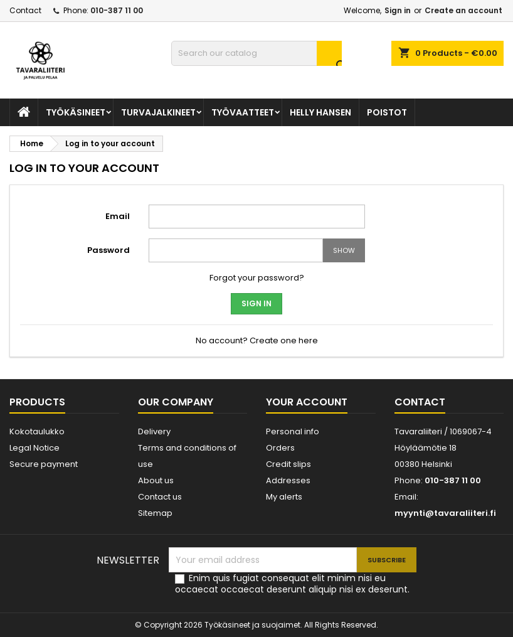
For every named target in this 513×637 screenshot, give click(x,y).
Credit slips (288, 464)
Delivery (154, 431)
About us (156, 480)
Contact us (160, 497)
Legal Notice (34, 448)
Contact (25, 10)
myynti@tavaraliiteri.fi (445, 513)
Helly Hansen (320, 112)
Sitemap (155, 513)
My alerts (284, 497)
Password (108, 250)
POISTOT (387, 112)
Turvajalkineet (158, 112)
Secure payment (43, 464)
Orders (280, 448)
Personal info (292, 431)
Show (344, 250)
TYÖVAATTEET (242, 112)
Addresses (288, 480)
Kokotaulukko (37, 431)
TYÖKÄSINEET (75, 112)
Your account (306, 402)
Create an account (463, 10)
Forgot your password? (256, 278)
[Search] (256, 53)
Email (117, 216)
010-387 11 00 (116, 10)
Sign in (397, 10)
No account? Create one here (257, 340)
